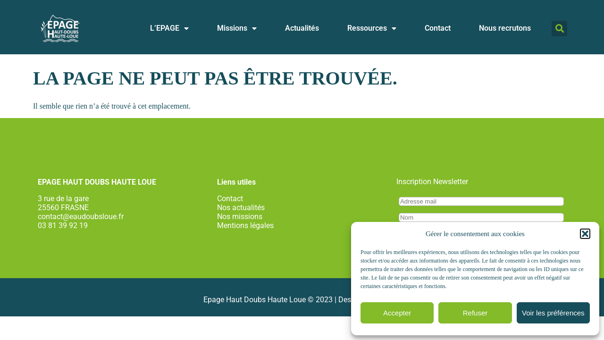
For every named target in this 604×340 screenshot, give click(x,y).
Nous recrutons (505, 28)
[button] (585, 233)
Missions (237, 28)
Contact (438, 28)
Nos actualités (241, 207)
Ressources (371, 28)
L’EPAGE (169, 28)
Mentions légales (245, 225)
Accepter (397, 313)
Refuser (475, 313)
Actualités (302, 28)
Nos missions (239, 216)
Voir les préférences (553, 313)
